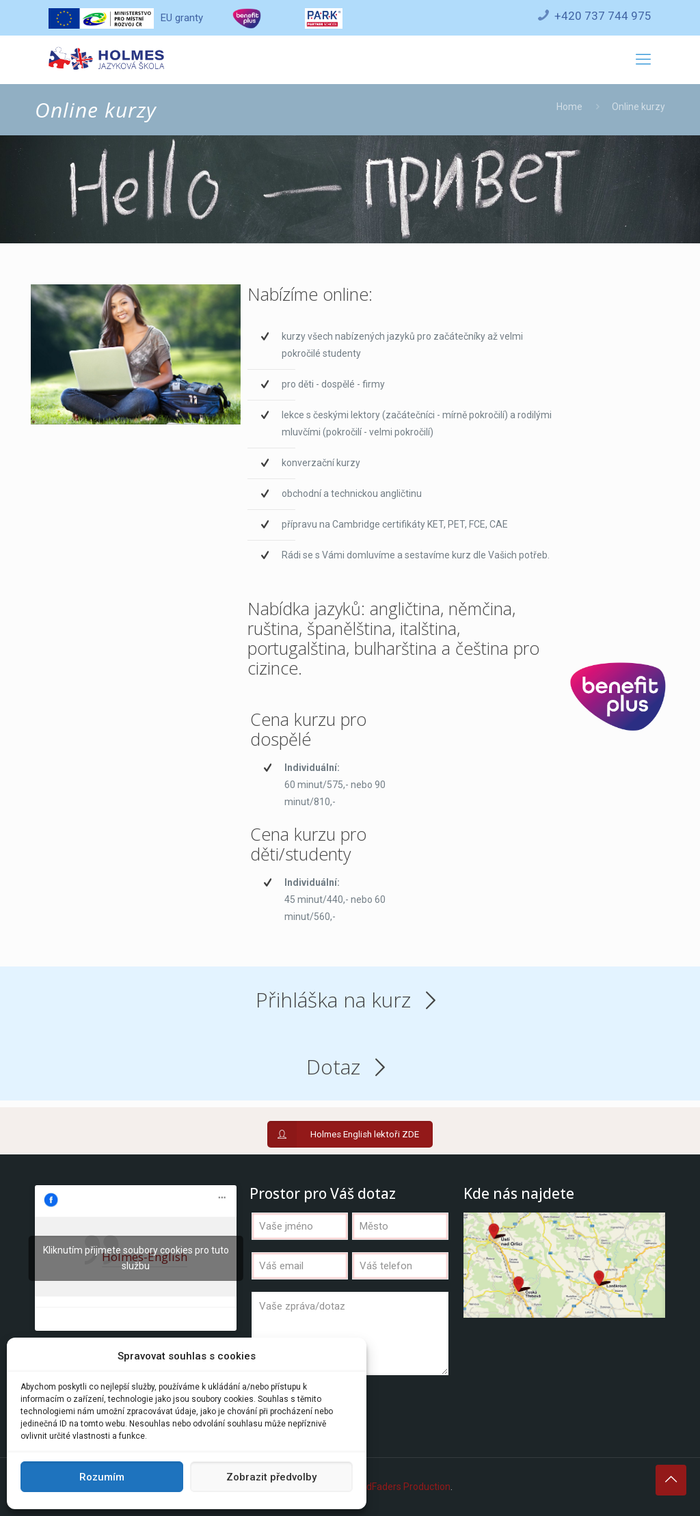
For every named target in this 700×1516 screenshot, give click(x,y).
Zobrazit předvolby (271, 1477)
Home (569, 106)
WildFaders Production (402, 1486)
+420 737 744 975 (602, 16)
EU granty (125, 18)
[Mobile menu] (643, 59)
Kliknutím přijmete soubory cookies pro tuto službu (136, 1258)
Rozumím (101, 1477)
